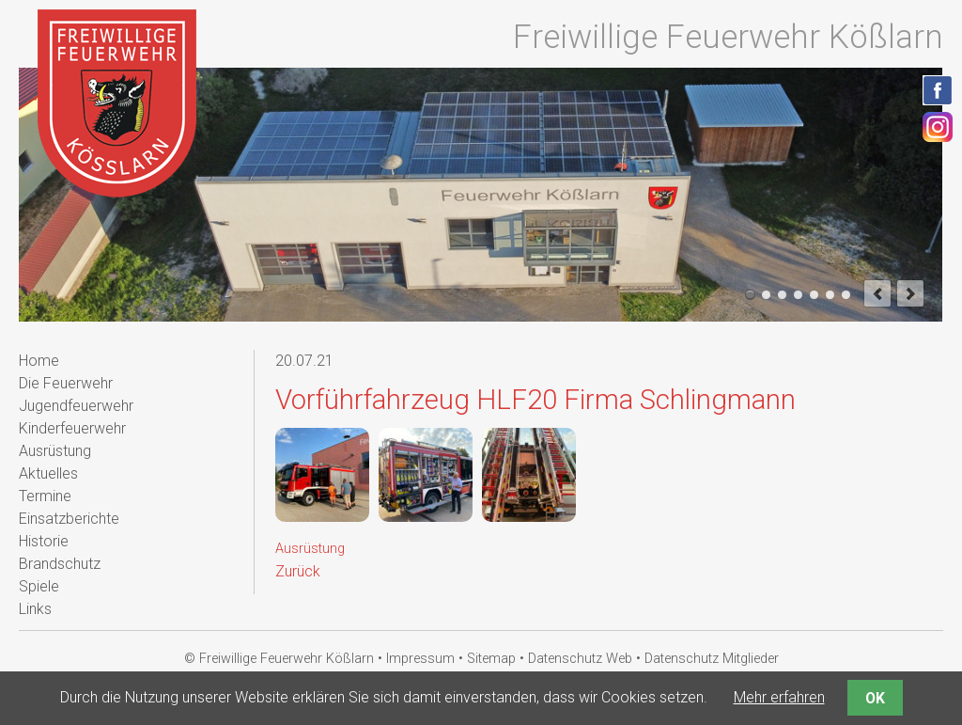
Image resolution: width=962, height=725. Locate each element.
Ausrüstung (310, 549)
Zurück (297, 571)
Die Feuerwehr (66, 383)
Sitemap (491, 659)
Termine (45, 496)
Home (39, 361)
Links (35, 609)
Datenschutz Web (580, 659)
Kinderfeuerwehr (72, 428)
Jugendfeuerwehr (76, 406)
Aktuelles (48, 473)
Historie (44, 541)
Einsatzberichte (69, 519)
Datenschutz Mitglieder (711, 659)
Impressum (420, 659)
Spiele (39, 586)
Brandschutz (60, 564)
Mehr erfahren (779, 697)
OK (875, 698)
